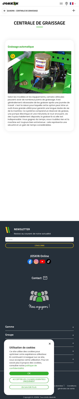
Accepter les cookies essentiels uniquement (29, 380)
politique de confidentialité (23, 367)
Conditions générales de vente (67, 387)
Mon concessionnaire (67, 3)
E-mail (9, 239)
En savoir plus (29, 387)
